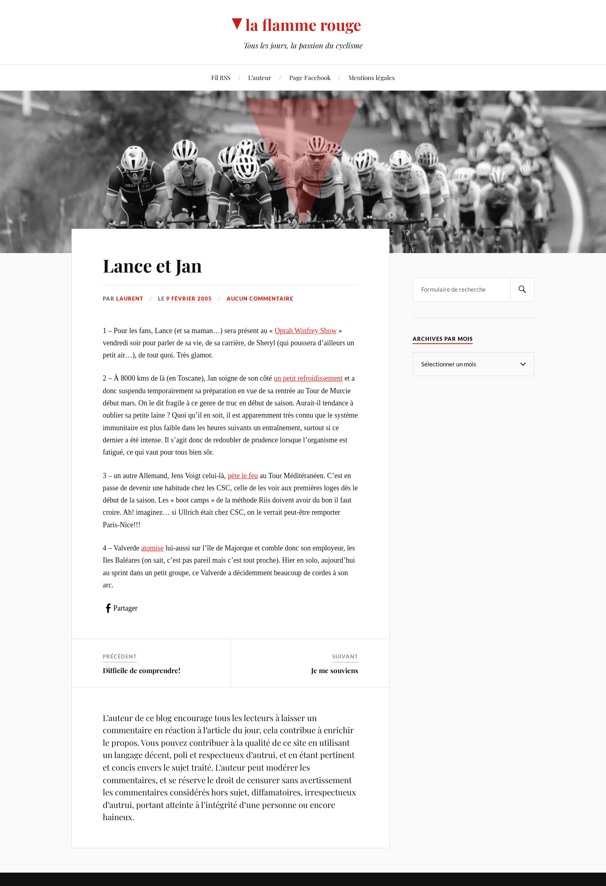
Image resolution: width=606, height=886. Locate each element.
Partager (125, 608)
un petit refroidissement (308, 378)
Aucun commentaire (260, 298)
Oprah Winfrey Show (306, 331)
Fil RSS (220, 77)
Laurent (129, 298)
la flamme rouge (303, 24)
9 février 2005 (189, 298)
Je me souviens (334, 670)
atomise (152, 548)
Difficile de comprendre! (141, 670)
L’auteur (259, 77)
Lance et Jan (152, 265)
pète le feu (243, 476)
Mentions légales (371, 77)
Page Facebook (310, 77)
